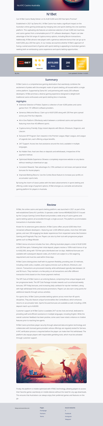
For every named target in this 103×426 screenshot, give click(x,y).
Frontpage (43, 411)
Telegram (68, 419)
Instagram (68, 416)
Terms (42, 416)
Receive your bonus (81, 64)
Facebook (68, 413)
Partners (42, 413)
